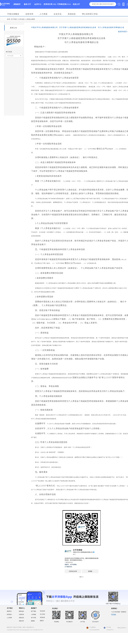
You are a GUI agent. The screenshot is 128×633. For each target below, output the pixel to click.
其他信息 (72, 14)
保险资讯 (21, 617)
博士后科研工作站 (90, 14)
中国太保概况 (13, 14)
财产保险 (33, 611)
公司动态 (21, 19)
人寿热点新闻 (30, 19)
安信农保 (42, 611)
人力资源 (43, 14)
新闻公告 (13, 28)
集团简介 (9, 611)
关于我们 (14, 19)
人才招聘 (9, 617)
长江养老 (42, 614)
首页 (8, 19)
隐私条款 (21, 611)
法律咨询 (21, 614)
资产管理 (33, 617)
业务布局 (29, 14)
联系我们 (9, 614)
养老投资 (42, 617)
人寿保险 (33, 614)
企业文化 (58, 14)
